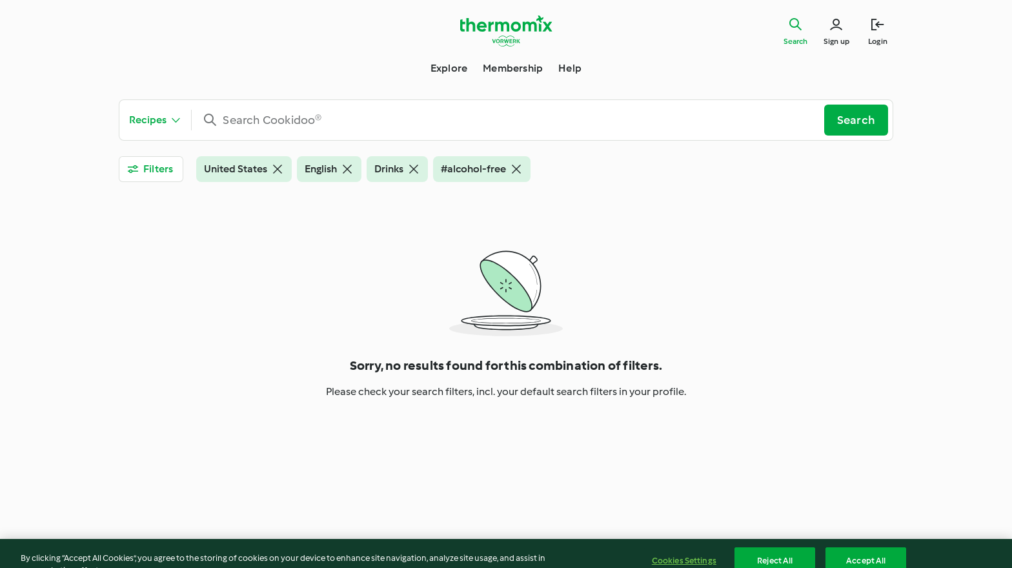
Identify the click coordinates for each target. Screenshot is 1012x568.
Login (877, 41)
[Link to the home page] (506, 30)
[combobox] (513, 120)
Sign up (836, 41)
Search (795, 41)
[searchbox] (513, 120)
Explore (448, 68)
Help (570, 68)
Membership (513, 68)
